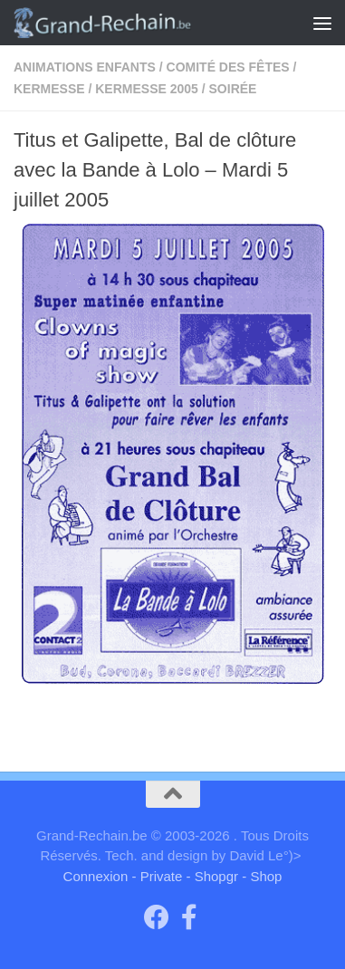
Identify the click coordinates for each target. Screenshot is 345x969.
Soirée (233, 89)
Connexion (96, 876)
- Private (156, 876)
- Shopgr (213, 876)
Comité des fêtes (228, 67)
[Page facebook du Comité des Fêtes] (189, 917)
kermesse (49, 89)
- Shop (262, 876)
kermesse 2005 (146, 89)
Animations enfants (85, 67)
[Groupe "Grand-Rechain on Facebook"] (156, 917)
